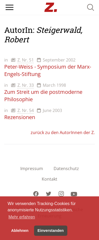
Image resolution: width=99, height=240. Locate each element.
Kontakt (49, 179)
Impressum (31, 168)
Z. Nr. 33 (25, 85)
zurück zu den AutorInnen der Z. (63, 132)
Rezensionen (19, 117)
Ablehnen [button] (20, 230)
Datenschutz (66, 168)
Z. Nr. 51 (25, 60)
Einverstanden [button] (50, 230)
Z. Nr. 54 (25, 110)
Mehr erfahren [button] (21, 217)
